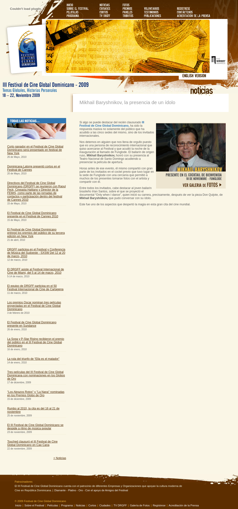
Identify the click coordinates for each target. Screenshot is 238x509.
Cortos (92, 505)
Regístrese (159, 505)
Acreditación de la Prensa (184, 505)
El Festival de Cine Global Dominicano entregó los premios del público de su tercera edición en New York (36, 233)
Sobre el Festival (34, 505)
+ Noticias (59, 458)
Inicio (18, 505)
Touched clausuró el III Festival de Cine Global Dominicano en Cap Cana (32, 443)
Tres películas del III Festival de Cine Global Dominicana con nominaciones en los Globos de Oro (36, 375)
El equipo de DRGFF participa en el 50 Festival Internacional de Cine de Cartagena (35, 287)
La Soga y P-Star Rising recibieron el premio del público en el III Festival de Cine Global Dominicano (35, 342)
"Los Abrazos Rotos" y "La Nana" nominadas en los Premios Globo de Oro (35, 393)
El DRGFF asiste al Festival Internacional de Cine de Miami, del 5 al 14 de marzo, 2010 (35, 271)
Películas (52, 505)
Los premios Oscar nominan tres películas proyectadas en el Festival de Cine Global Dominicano (34, 306)
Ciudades (104, 505)
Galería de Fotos (140, 505)
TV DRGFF (120, 505)
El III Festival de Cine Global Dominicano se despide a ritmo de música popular (35, 426)
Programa (67, 505)
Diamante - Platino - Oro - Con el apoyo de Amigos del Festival (91, 490)
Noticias (80, 505)
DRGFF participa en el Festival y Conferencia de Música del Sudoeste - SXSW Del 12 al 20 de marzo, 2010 (36, 253)
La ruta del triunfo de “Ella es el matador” (33, 359)
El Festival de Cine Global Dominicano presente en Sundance (31, 324)
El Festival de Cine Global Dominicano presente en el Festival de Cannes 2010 (32, 214)
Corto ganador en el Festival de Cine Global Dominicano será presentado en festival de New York (35, 150)
